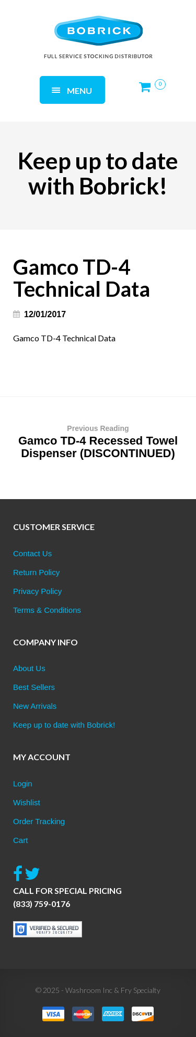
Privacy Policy (37, 591)
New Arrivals (34, 705)
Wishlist (26, 802)
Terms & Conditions (47, 610)
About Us (29, 668)
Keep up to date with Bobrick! (64, 724)
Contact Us (32, 553)
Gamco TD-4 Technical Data (64, 338)
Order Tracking (39, 821)
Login (22, 783)
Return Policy (36, 572)
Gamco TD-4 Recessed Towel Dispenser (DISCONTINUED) (98, 441)
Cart (20, 840)
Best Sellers (34, 687)
